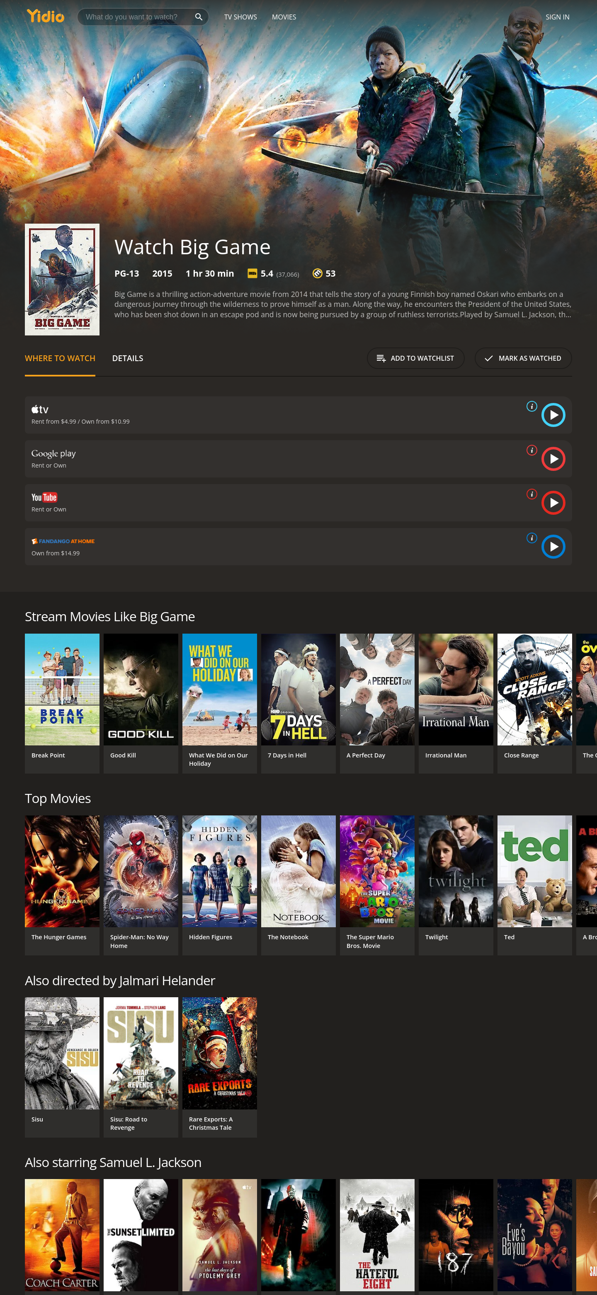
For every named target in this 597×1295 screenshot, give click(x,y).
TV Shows (240, 17)
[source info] (530, 406)
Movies (284, 17)
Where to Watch (60, 358)
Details (127, 358)
